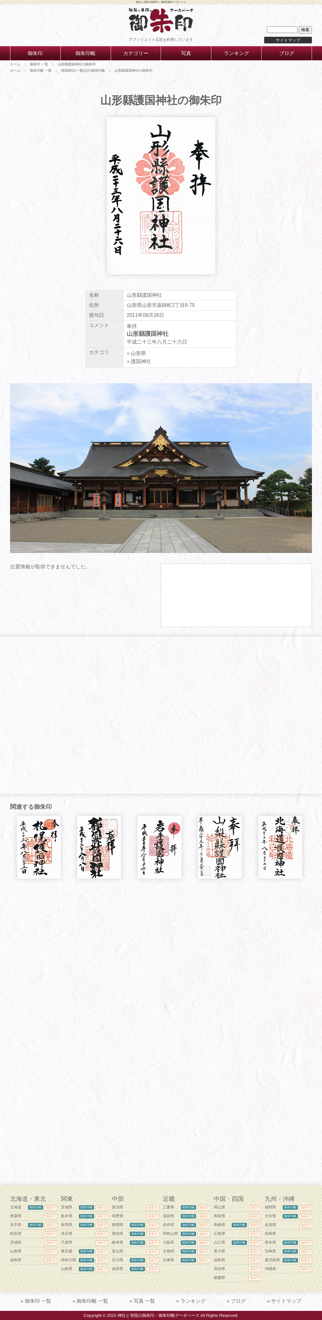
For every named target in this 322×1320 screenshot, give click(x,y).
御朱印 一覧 (38, 1301)
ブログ (238, 1301)
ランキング (193, 1301)
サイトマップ (288, 40)
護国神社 (141, 361)
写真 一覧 (144, 1301)
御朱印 (51, 1207)
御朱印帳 (35, 1207)
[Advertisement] (161, 943)
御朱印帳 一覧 (92, 1301)
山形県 (138, 353)
